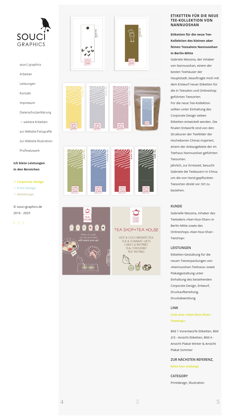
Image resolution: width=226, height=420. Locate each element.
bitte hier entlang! (185, 366)
